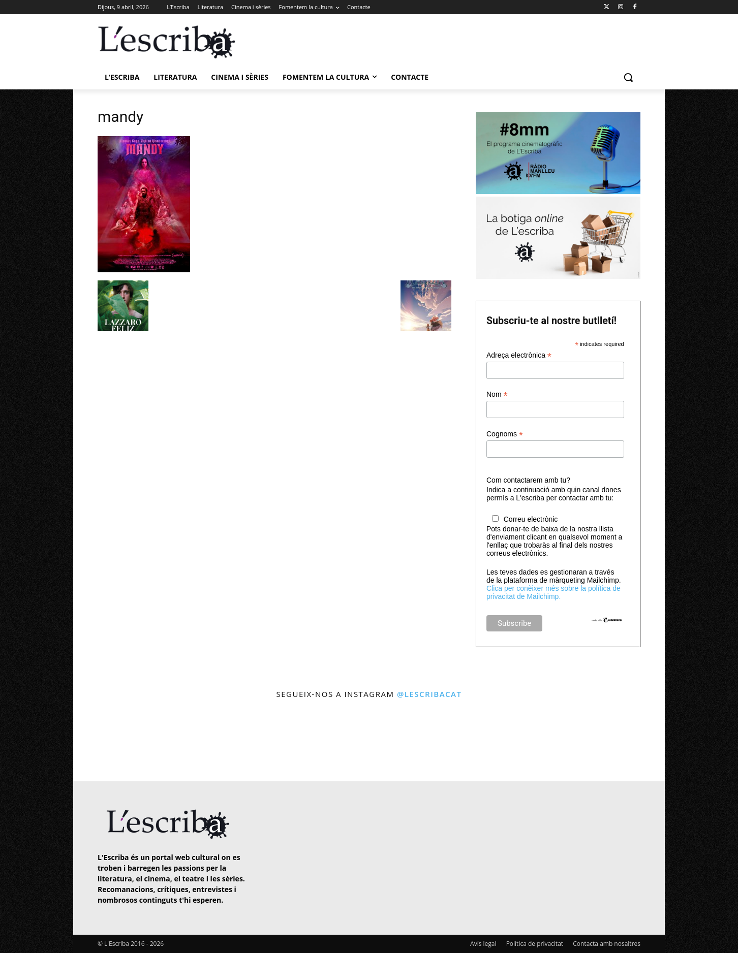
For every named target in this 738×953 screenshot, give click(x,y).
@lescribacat (429, 694)
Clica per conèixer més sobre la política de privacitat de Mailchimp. (553, 592)
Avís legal (483, 943)
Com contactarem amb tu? (528, 480)
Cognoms (504, 434)
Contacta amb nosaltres (606, 943)
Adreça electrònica (518, 355)
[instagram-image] (108, 741)
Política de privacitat (534, 943)
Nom (497, 394)
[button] (628, 77)
